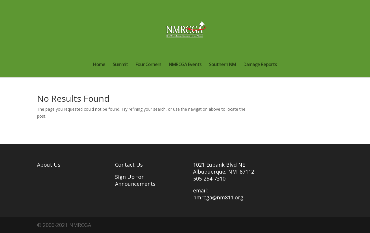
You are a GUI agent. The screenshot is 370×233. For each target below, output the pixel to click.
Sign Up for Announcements (135, 180)
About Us (48, 164)
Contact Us (129, 164)
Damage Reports (260, 65)
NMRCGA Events (185, 65)
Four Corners (148, 65)
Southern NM (222, 65)
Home (99, 65)
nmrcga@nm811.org (218, 197)
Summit (120, 65)
